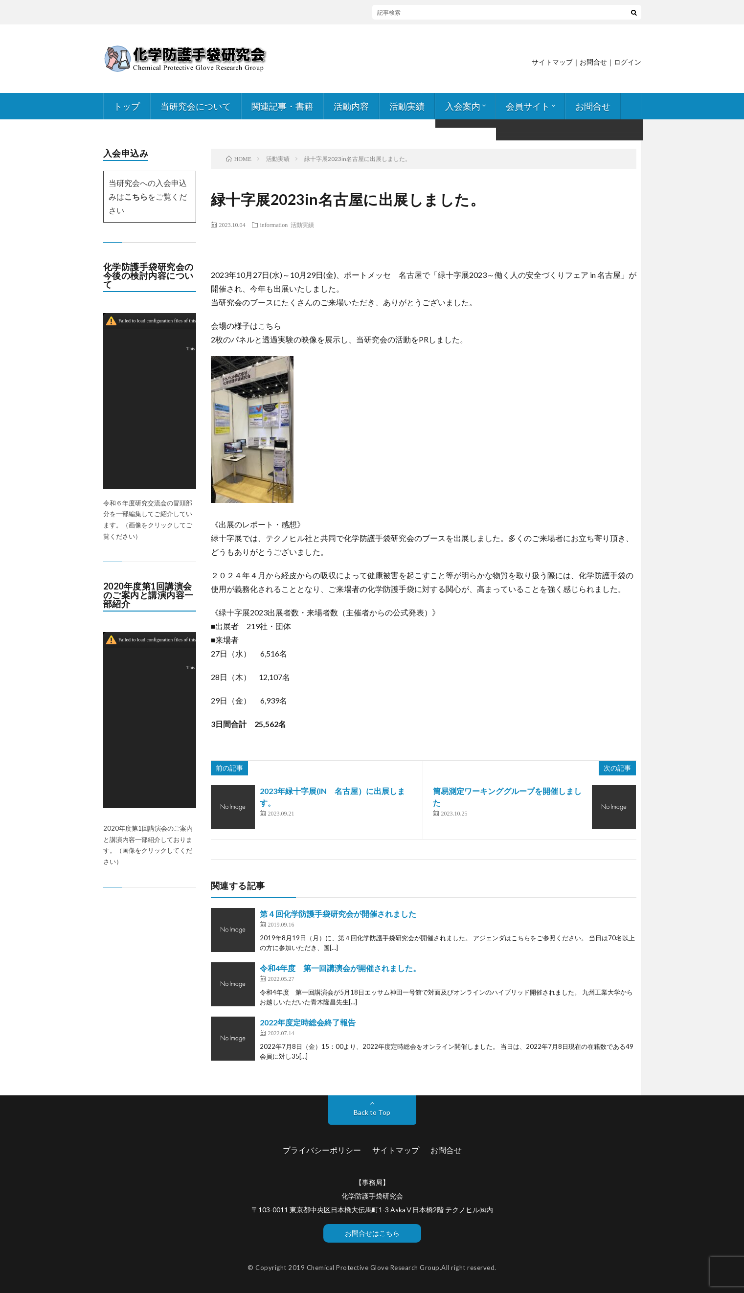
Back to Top (372, 1112)
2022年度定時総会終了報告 (308, 1022)
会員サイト (528, 106)
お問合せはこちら (372, 1233)
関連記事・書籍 (282, 106)
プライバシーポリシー (322, 1150)
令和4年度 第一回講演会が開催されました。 (340, 968)
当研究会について (195, 106)
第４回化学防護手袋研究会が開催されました (338, 913)
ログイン (627, 62)
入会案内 (462, 106)
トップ (126, 106)
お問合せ (592, 106)
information (274, 224)
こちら (136, 196)
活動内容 (351, 106)
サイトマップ (552, 62)
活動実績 (407, 106)
